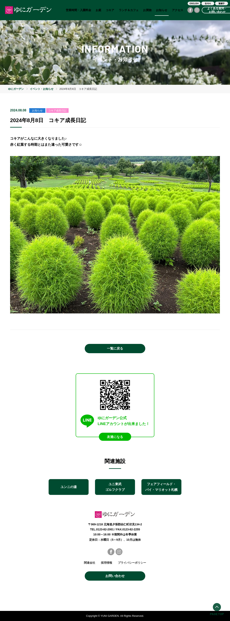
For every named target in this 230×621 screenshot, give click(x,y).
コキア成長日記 (57, 110)
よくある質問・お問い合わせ (217, 10)
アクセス (177, 10)
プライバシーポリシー (132, 562)
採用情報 (106, 562)
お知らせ (161, 10)
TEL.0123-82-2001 (102, 529)
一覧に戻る (115, 348)
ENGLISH (194, 3)
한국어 (208, 3)
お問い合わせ (115, 576)
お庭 (98, 10)
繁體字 (221, 3)
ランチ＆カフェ (129, 10)
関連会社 (89, 562)
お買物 (147, 10)
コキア (110, 10)
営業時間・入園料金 (78, 10)
